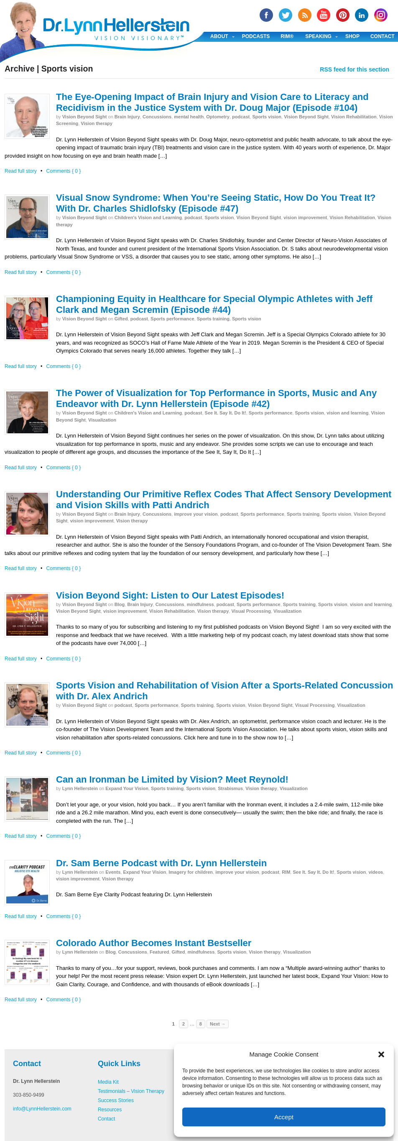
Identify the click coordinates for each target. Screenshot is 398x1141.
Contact (106, 1119)
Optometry (218, 116)
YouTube (323, 15)
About (219, 36)
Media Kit (108, 1082)
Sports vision (266, 116)
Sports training (213, 318)
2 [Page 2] (183, 1023)
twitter (285, 15)
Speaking (318, 36)
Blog (120, 604)
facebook (266, 15)
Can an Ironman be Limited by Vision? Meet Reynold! (172, 779)
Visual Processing (251, 611)
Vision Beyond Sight (84, 116)
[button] (381, 1054)
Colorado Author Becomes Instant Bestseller (153, 943)
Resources (110, 1110)
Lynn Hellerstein (80, 788)
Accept (283, 1117)
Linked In (361, 15)
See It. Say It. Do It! (225, 412)
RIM (286, 872)
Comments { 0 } (63, 171)
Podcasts (256, 36)
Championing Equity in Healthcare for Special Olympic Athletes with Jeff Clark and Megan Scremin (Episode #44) (214, 304)
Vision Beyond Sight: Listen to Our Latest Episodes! (170, 595)
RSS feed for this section (354, 69)
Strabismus (230, 788)
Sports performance (172, 318)
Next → (217, 1023)
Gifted (121, 318)
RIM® (287, 36)
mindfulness (200, 604)
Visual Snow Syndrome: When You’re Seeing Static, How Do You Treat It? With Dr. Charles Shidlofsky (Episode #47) (215, 203)
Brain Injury (127, 116)
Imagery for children (190, 872)
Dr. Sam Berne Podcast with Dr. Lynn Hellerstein (161, 863)
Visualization (102, 419)
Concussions (157, 116)
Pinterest (343, 15)
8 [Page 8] (200, 1023)
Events (112, 872)
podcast (241, 116)
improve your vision (196, 514)
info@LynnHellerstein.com (42, 1109)
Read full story (21, 171)
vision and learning (347, 412)
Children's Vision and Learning (148, 217)
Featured (159, 951)
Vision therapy (96, 123)
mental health (189, 116)
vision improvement (305, 217)
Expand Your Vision (126, 788)
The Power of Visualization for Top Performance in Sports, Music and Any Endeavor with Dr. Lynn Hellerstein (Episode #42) (216, 398)
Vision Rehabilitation (354, 116)
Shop (352, 36)
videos (375, 872)
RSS (304, 15)
